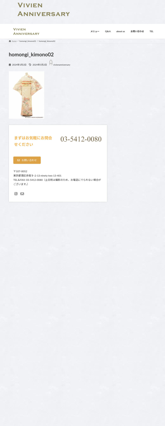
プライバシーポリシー (26, 402)
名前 (12, 263)
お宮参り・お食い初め (121, 369)
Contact (64, 368)
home (114, 363)
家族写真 (116, 396)
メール (13, 279)
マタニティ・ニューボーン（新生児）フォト (131, 385)
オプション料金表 (69, 379)
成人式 (115, 402)
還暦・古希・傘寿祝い (121, 407)
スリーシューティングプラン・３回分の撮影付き (133, 380)
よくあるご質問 (68, 374)
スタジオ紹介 (67, 385)
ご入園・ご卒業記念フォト (123, 374)
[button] (27, 160)
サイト (12, 296)
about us (64, 363)
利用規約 (41, 402)
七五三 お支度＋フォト (122, 391)
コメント (15, 225)
